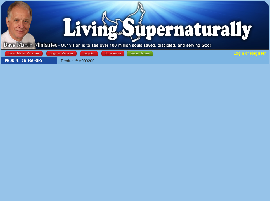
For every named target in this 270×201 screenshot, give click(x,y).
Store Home (113, 53)
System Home (140, 53)
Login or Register (61, 53)
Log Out (89, 53)
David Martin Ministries (23, 53)
